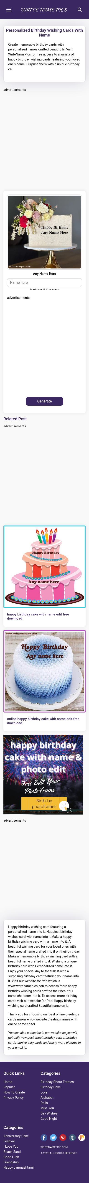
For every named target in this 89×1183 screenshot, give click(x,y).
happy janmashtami (18, 1168)
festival (9, 1141)
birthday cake (51, 1087)
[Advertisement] (44, 140)
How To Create (14, 1092)
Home (7, 1082)
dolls (44, 1103)
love (44, 1092)
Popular (9, 1087)
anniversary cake (16, 1136)
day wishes (49, 1113)
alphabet (47, 1098)
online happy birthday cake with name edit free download (43, 721)
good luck (11, 1157)
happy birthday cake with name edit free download (38, 616)
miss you (47, 1108)
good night (49, 1119)
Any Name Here (44, 274)
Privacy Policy (13, 1098)
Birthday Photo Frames (57, 1082)
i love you (10, 1147)
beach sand (12, 1152)
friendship (11, 1162)
